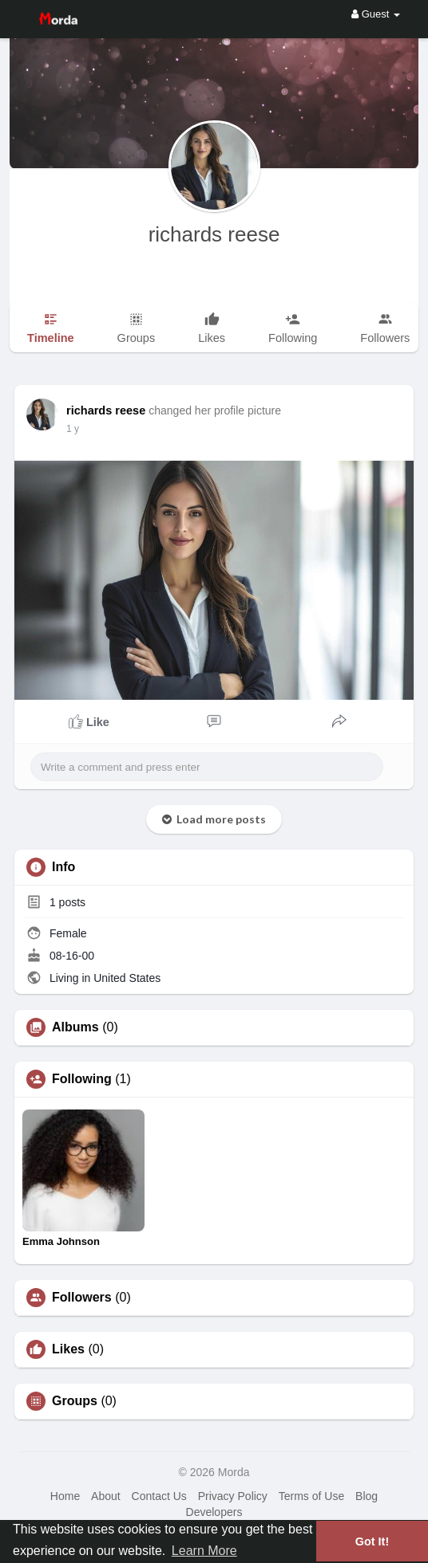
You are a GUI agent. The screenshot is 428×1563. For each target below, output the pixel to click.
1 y (72, 428)
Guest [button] (375, 14)
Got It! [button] (372, 1541)
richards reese (214, 234)
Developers (214, 1512)
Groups (74, 1401)
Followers (82, 1297)
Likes (68, 1349)
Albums (75, 1027)
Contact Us (159, 1496)
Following (82, 1079)
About (106, 1496)
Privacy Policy (233, 1496)
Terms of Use (311, 1496)
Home (65, 1496)
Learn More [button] (204, 1550)
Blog (366, 1496)
